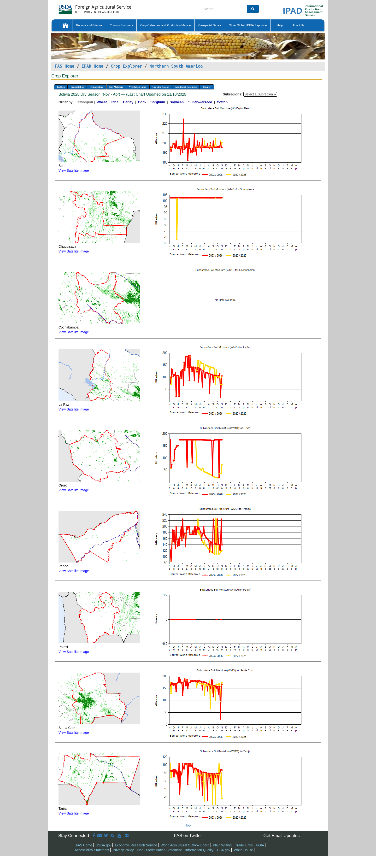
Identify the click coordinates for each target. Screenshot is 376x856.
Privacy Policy (123, 850)
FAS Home (64, 66)
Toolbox (61, 87)
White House (243, 850)
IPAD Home (92, 66)
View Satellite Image (74, 170)
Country (207, 87)
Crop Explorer (126, 66)
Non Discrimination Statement (159, 850)
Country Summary (121, 25)
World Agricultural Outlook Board (185, 845)
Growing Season (160, 87)
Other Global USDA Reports (248, 25)
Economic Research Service (136, 845)
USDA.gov (103, 845)
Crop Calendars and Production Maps (165, 25)
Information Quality (199, 850)
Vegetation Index (137, 87)
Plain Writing (222, 845)
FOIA (260, 845)
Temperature (96, 87)
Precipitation (77, 87)
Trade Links (244, 845)
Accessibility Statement (92, 850)
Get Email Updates (281, 835)
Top (188, 825)
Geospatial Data (209, 25)
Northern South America (176, 66)
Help (279, 25)
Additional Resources (186, 87)
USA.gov (223, 850)
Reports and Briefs (89, 25)
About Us (298, 25)
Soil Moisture (116, 87)
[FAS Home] (83, 8)
